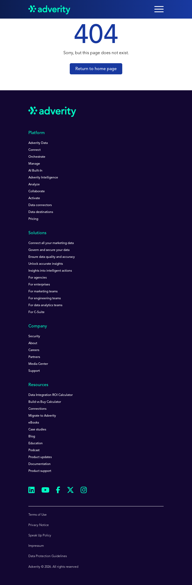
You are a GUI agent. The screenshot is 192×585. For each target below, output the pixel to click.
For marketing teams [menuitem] (43, 291)
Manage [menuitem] (34, 163)
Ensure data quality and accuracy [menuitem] (51, 257)
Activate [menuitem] (34, 198)
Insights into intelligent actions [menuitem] (50, 270)
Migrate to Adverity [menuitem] (42, 415)
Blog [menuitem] (31, 436)
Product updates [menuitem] (40, 457)
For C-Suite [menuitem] (36, 312)
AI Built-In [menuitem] (35, 170)
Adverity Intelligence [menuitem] (43, 177)
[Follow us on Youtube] (45, 490)
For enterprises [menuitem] (39, 284)
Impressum (36, 546)
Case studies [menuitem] (37, 429)
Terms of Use (37, 514)
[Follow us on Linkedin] (31, 490)
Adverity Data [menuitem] (38, 143)
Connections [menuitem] (37, 409)
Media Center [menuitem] (38, 364)
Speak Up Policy (39, 535)
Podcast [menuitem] (34, 450)
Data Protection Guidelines (47, 556)
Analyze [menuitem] (34, 184)
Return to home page (96, 69)
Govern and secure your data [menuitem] (48, 250)
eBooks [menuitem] (33, 422)
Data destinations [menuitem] (40, 212)
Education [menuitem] (35, 443)
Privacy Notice (38, 525)
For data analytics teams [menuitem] (45, 305)
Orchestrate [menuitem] (36, 157)
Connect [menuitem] (34, 150)
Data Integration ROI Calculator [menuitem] (50, 395)
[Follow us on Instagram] (84, 490)
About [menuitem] (32, 343)
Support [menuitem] (34, 371)
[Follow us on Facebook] (58, 491)
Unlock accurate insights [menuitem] (45, 264)
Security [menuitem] (34, 336)
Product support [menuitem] (39, 471)
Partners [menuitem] (34, 357)
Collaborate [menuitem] (36, 191)
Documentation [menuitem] (39, 464)
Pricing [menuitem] (33, 219)
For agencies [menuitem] (37, 277)
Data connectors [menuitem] (40, 205)
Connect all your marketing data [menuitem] (51, 243)
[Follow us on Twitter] (70, 490)
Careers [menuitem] (33, 350)
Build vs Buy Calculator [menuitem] (44, 402)
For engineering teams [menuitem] (44, 298)
